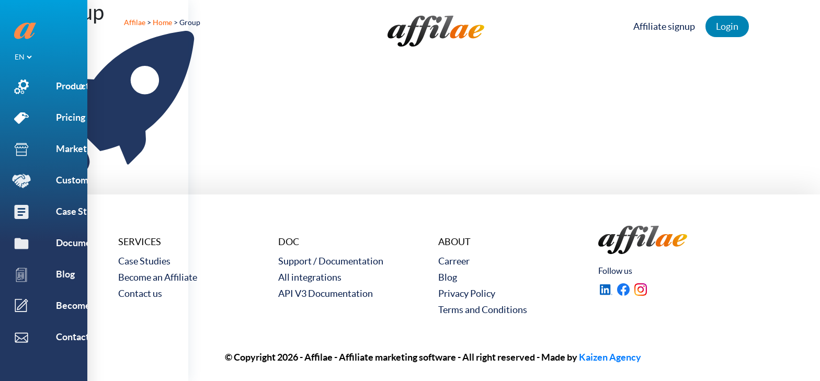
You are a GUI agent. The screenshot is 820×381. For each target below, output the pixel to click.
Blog (447, 277)
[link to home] (436, 31)
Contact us (140, 293)
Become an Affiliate (157, 277)
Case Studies (144, 261)
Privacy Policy (466, 293)
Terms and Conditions (482, 309)
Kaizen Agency (610, 357)
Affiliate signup (667, 26)
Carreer (454, 261)
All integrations (309, 277)
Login (730, 26)
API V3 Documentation (325, 293)
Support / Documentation (330, 261)
